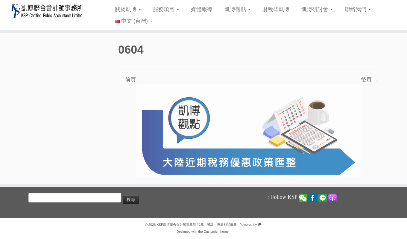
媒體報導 (201, 9)
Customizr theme (216, 231)
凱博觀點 (237, 9)
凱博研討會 (317, 9)
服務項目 (166, 9)
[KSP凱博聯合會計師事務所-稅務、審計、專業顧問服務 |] (47, 11)
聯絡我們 (358, 9)
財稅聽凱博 (275, 9)
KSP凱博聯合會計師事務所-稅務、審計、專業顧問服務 (197, 224)
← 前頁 (127, 80)
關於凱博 (128, 9)
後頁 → (370, 80)
